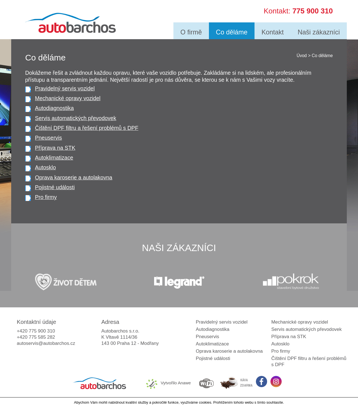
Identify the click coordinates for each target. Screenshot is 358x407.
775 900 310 (312, 10)
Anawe (184, 382)
